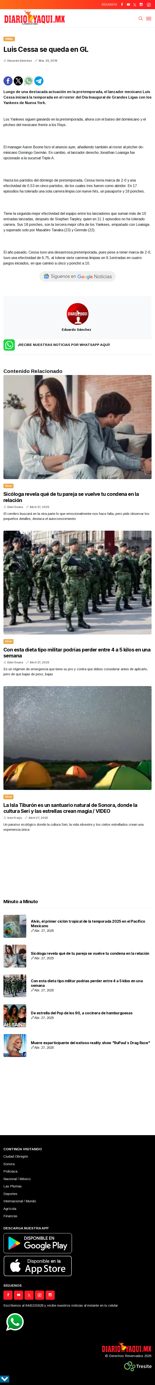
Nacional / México (17, 1179)
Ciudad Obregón (15, 1156)
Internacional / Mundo (19, 1201)
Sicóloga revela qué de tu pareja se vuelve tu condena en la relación (90, 953)
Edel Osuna (15, 507)
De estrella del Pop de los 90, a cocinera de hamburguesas (81, 1013)
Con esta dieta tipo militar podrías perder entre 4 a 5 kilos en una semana (87, 983)
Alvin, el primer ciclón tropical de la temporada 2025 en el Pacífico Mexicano (88, 923)
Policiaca (10, 1171)
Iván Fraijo (14, 817)
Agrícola (9, 1209)
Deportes (10, 1194)
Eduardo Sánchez (19, 60)
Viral (9, 39)
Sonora (9, 1164)
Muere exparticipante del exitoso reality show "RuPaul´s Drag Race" (90, 1042)
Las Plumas (12, 1186)
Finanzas (10, 1216)
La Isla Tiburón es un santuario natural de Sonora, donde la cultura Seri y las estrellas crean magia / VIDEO (70, 808)
